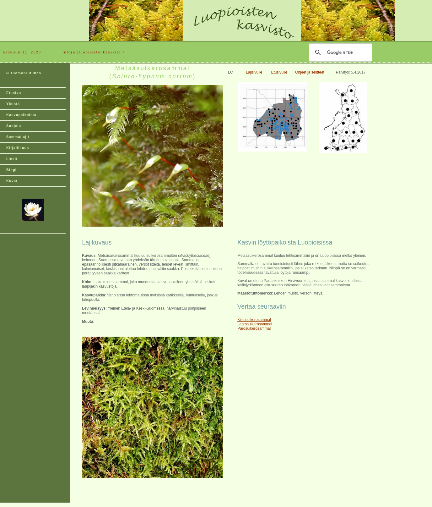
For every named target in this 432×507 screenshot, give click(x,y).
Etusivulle (279, 72)
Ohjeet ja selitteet (309, 72)
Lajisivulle (254, 72)
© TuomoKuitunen (23, 73)
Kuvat (12, 181)
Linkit (12, 159)
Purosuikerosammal (254, 328)
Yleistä (13, 104)
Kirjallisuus (17, 148)
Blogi (11, 170)
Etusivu (13, 93)
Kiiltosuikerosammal (254, 319)
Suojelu (13, 126)
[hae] (340, 52)
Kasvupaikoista (21, 115)
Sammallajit (17, 137)
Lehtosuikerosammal (254, 324)
